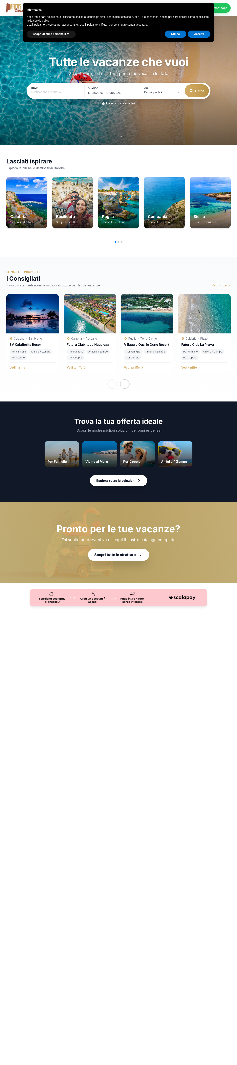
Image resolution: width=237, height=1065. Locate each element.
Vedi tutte (221, 285)
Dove (34, 88)
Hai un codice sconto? (118, 103)
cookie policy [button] (41, 20)
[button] (115, 242)
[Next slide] (125, 384)
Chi (146, 88)
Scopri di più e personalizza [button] (51, 34)
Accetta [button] (199, 34)
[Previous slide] (112, 384)
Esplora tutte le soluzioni (118, 481)
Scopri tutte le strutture (118, 554)
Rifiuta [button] (175, 34)
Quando (93, 88)
